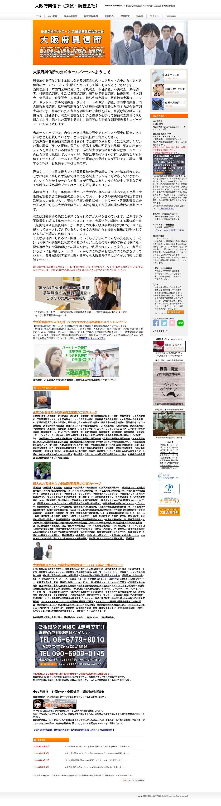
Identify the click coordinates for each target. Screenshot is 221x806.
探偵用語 (70, 608)
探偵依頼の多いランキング (70, 604)
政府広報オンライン (169, 458)
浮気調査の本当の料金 (132, 575)
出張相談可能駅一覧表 (86, 608)
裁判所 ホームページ (169, 450)
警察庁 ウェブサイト (169, 453)
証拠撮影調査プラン (104, 497)
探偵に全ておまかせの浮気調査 (61, 497)
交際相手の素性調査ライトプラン (118, 503)
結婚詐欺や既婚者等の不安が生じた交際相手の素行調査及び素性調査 (79, 510)
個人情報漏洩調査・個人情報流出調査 (123, 519)
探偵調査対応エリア (58, 592)
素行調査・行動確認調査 (60, 445)
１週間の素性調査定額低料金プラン (115, 507)
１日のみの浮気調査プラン (87, 491)
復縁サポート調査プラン (98, 535)
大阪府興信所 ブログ (169, 468)
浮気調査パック (127, 494)
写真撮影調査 (68, 535)
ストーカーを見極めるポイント (92, 579)
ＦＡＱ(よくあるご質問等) (124, 585)
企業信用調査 (39, 416)
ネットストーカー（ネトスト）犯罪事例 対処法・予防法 (67, 601)
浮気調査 (37, 487)
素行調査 (68, 487)
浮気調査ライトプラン (51, 494)
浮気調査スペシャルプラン (92, 338)
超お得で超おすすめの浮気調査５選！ (106, 538)
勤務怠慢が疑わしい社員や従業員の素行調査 (66, 451)
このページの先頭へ (134, 780)
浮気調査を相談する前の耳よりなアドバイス (97, 572)
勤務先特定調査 (87, 532)
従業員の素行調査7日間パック (90, 513)
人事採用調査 (107, 426)
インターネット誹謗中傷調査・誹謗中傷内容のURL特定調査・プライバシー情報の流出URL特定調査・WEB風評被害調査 (89, 522)
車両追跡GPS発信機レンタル (125, 535)
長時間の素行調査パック (100, 451)
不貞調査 (58, 487)
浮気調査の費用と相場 (115, 569)
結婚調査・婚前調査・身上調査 (59, 513)
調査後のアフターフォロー (99, 595)
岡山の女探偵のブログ (169, 465)
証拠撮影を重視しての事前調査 (128, 595)
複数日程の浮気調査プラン (114, 491)
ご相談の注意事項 (166, 208)
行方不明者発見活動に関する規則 (93, 585)
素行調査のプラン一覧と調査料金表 (55, 438)
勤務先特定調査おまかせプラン (111, 532)
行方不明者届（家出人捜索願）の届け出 (57, 585)
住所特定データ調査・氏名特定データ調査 (98, 516)
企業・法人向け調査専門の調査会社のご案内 (105, 454)
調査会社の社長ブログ (169, 463)
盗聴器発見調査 (63, 519)
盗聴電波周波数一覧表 (47, 582)
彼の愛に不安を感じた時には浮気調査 (60, 575)
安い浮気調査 (134, 569)
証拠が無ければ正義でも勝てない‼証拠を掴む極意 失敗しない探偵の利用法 (68, 569)
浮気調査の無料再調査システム (111, 604)
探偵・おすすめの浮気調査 (61, 572)
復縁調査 (80, 535)
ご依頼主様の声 (77, 595)
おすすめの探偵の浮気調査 (97, 598)
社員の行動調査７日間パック (87, 438)
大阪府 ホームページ (169, 445)
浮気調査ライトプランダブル (77, 494)
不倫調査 (47, 487)
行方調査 (118, 510)
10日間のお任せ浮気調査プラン (58, 491)
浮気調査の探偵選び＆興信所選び (67, 598)
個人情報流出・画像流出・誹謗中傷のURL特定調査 (61, 526)
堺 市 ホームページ (169, 447)
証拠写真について (41, 598)
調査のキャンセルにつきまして (91, 611)
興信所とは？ (57, 608)
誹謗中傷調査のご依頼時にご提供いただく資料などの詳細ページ (86, 529)
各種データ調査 (69, 516)
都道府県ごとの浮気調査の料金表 (120, 592)
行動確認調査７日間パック (82, 441)
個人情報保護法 (92, 589)
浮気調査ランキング (46, 604)
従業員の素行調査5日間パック (121, 513)
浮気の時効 (90, 604)
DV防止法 (78, 589)
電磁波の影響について (70, 582)
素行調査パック (85, 497)
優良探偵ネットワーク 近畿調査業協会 (117, 608)
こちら (69, 677)
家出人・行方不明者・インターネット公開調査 (104, 582)
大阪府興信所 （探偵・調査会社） (69, 6)
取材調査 (78, 454)
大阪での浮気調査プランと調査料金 (86, 592)
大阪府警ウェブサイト (169, 455)
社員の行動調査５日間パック (116, 438)
